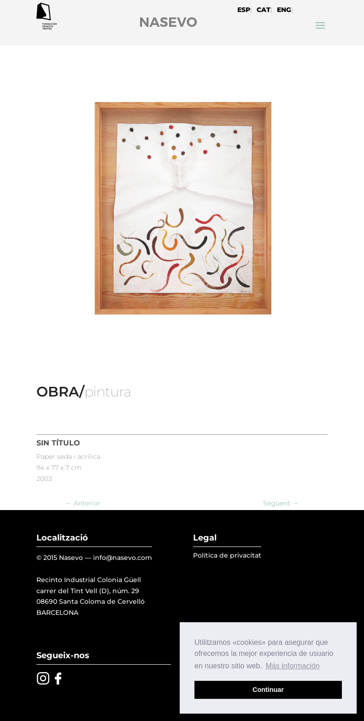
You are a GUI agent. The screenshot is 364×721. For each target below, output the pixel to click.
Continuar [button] (268, 689)
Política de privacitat (227, 555)
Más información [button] (292, 666)
